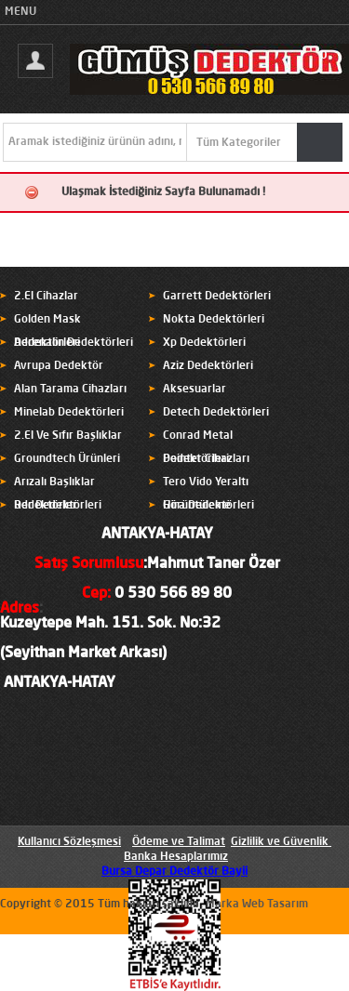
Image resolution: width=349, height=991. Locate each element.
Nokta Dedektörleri (213, 319)
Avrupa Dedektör (58, 366)
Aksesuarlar (194, 389)
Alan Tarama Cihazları (70, 389)
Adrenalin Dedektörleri (73, 343)
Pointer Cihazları (206, 459)
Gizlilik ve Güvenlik (280, 842)
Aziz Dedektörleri (208, 366)
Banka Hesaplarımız (176, 857)
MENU (20, 12)
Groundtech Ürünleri (67, 459)
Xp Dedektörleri (204, 343)
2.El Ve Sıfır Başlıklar (68, 436)
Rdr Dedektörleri (57, 505)
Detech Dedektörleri (216, 412)
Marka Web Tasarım (257, 904)
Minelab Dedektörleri (69, 412)
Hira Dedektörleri (208, 505)
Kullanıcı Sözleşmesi (69, 842)
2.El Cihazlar (46, 296)
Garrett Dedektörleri (217, 296)
